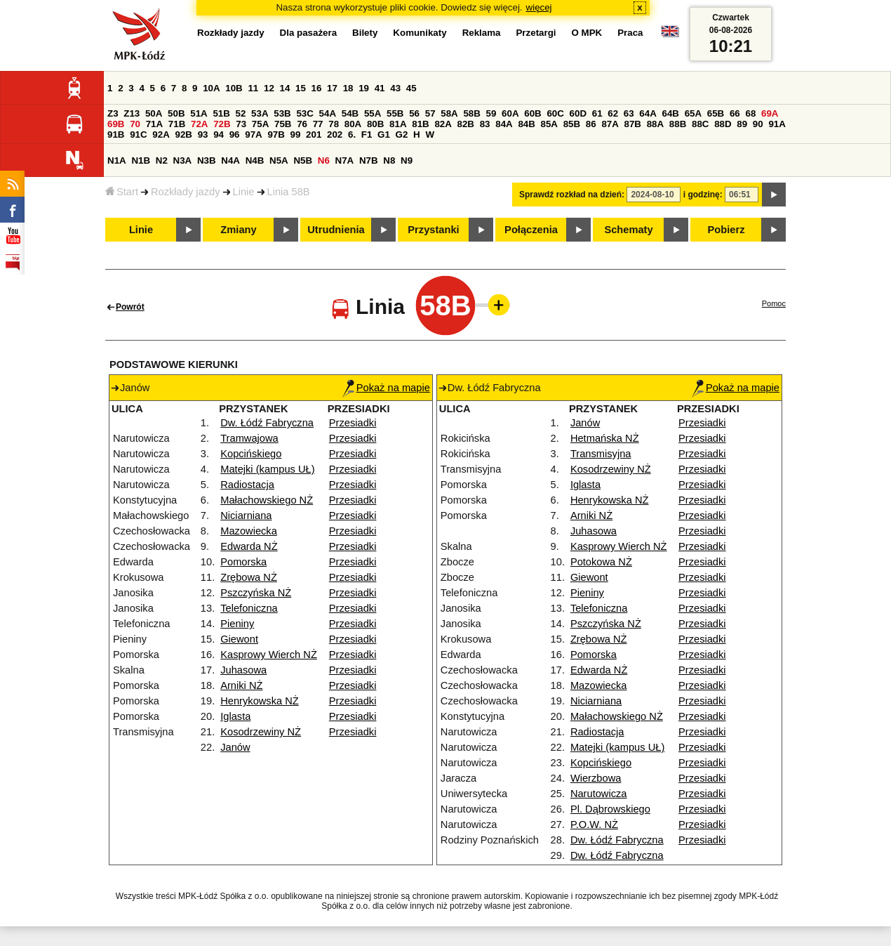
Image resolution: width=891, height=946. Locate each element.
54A (327, 113)
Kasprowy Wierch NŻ (268, 654)
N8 (389, 160)
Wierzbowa (596, 778)
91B (115, 134)
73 (241, 124)
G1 (383, 134)
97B (275, 134)
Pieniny (237, 623)
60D (578, 113)
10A (211, 88)
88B (677, 124)
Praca (630, 32)
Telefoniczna (248, 608)
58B (471, 113)
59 (491, 113)
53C (304, 113)
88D (722, 124)
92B (183, 134)
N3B (206, 160)
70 (135, 124)
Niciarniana (246, 515)
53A (259, 113)
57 (430, 113)
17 (332, 88)
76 (302, 124)
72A (199, 124)
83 (485, 124)
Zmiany (238, 229)
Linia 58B (288, 191)
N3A (182, 160)
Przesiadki (353, 422)
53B (282, 113)
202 (334, 134)
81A (397, 124)
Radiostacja (247, 484)
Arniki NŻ (241, 685)
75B (282, 124)
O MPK (587, 32)
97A (253, 134)
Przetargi (536, 32)
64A (647, 113)
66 (735, 113)
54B (350, 113)
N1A (116, 160)
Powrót (130, 307)
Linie (244, 191)
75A (260, 124)
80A (352, 124)
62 (613, 113)
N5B (302, 160)
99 (295, 134)
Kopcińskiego (250, 453)
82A (442, 124)
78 (333, 124)
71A (154, 124)
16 (316, 88)
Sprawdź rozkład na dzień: (571, 194)
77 (318, 124)
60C (555, 113)
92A (160, 134)
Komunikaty (419, 32)
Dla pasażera (308, 32)
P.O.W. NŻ (594, 824)
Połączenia (531, 229)
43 (395, 88)
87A (609, 124)
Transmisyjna (600, 453)
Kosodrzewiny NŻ (260, 731)
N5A (278, 160)
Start (121, 191)
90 (758, 124)
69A (769, 113)
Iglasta (235, 716)
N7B (368, 160)
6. (352, 134)
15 (300, 88)
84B (526, 124)
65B (715, 113)
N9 (407, 160)
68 (750, 113)
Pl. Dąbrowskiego (610, 809)
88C (700, 124)
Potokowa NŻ (601, 561)
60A (510, 113)
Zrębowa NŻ (248, 577)
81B (420, 124)
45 (411, 88)
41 (380, 88)
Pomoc (774, 303)
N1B (140, 160)
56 (414, 113)
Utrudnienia (335, 229)
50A (153, 113)
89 (742, 124)
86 (591, 124)
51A (198, 113)
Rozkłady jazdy (185, 191)
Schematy (628, 229)
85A (549, 124)
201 (313, 134)
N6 (324, 160)
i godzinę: (703, 194)
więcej (539, 7)
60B (532, 113)
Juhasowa (243, 670)
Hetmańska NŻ (604, 438)
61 (597, 113)
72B (221, 124)
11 (253, 88)
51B (221, 113)
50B (176, 113)
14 (285, 88)
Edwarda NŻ (248, 546)
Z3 (113, 113)
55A (372, 113)
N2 (162, 160)
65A (693, 113)
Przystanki (433, 229)
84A (503, 124)
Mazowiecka (248, 531)
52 (241, 113)
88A (655, 124)
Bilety (364, 32)
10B (233, 88)
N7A (344, 160)
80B (375, 124)
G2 (402, 134)
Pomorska (243, 561)
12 (269, 88)
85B (571, 124)
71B (176, 124)
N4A (230, 160)
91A (776, 124)
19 (364, 88)
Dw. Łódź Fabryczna (267, 422)
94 (218, 134)
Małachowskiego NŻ (266, 500)
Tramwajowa (249, 438)
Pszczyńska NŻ (255, 592)
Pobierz (726, 229)
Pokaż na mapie (386, 387)
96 (234, 134)
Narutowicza (598, 793)
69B (115, 124)
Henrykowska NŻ (259, 701)
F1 (367, 134)
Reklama (481, 32)
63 (629, 113)
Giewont (239, 639)
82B (465, 124)
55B (395, 113)
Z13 (131, 113)
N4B (255, 160)
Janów (235, 747)
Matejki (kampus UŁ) (267, 469)
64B (670, 113)
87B (632, 124)
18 (348, 88)
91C (138, 134)
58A (449, 113)
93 (203, 134)
